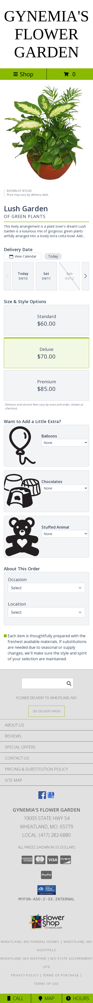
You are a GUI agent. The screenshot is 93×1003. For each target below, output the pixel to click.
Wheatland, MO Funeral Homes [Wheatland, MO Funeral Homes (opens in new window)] (30, 941)
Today (53, 256)
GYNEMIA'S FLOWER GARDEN (46, 34)
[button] (46, 890)
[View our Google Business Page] (51, 797)
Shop (23, 74)
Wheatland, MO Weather (23, 958)
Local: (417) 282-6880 (46, 835)
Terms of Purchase (61, 975)
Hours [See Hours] (77, 998)
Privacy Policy (25, 975)
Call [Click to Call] (15, 998)
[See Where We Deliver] (46, 711)
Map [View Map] (46, 998)
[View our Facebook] (42, 797)
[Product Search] (47, 683)
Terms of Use (46, 983)
